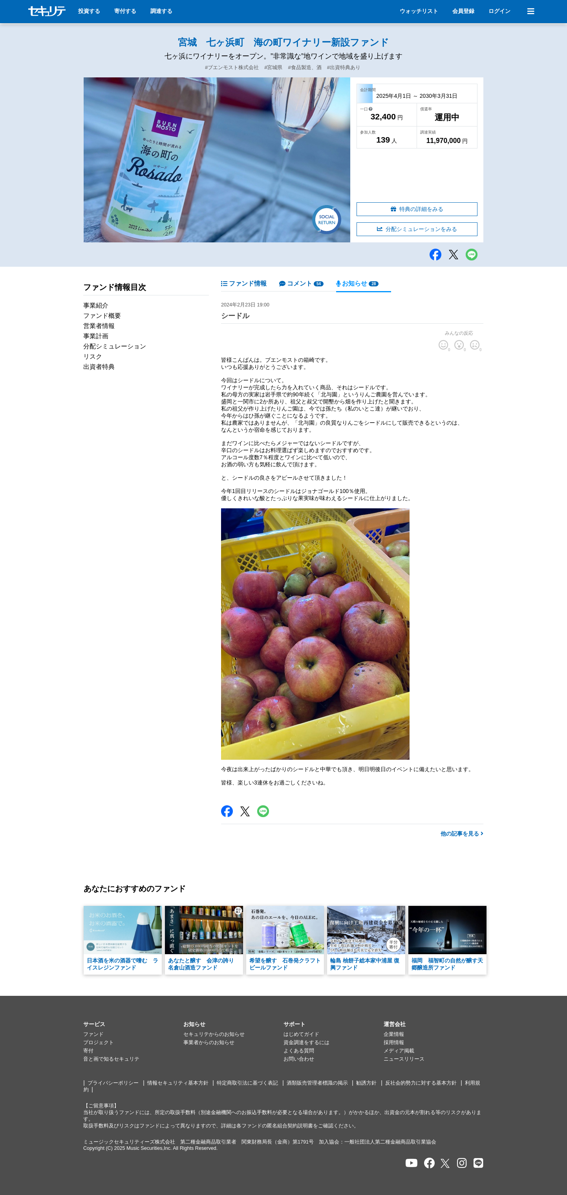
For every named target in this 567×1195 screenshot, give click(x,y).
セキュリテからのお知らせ (214, 1034)
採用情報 (394, 1042)
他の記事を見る (462, 833)
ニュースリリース (404, 1059)
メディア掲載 (399, 1051)
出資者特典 (99, 366)
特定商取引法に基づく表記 (247, 1083)
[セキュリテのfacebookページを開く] (429, 1163)
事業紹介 (95, 305)
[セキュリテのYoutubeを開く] (411, 1163)
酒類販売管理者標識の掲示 (317, 1083)
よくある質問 (299, 1051)
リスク (92, 356)
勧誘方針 (366, 1083)
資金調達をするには (306, 1042)
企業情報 (394, 1034)
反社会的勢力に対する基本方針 (421, 1083)
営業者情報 (99, 326)
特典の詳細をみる (417, 209)
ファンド (93, 1034)
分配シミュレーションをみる (417, 229)
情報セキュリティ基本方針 (178, 1083)
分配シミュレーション (114, 346)
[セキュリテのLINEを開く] (478, 1163)
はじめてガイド (301, 1034)
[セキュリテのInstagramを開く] (462, 1163)
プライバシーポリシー (113, 1083)
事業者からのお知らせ (208, 1042)
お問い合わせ (299, 1059)
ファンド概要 (102, 315)
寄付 (88, 1051)
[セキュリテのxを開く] (446, 1163)
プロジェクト (98, 1042)
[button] (133, 1024)
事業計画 (95, 336)
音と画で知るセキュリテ (111, 1059)
